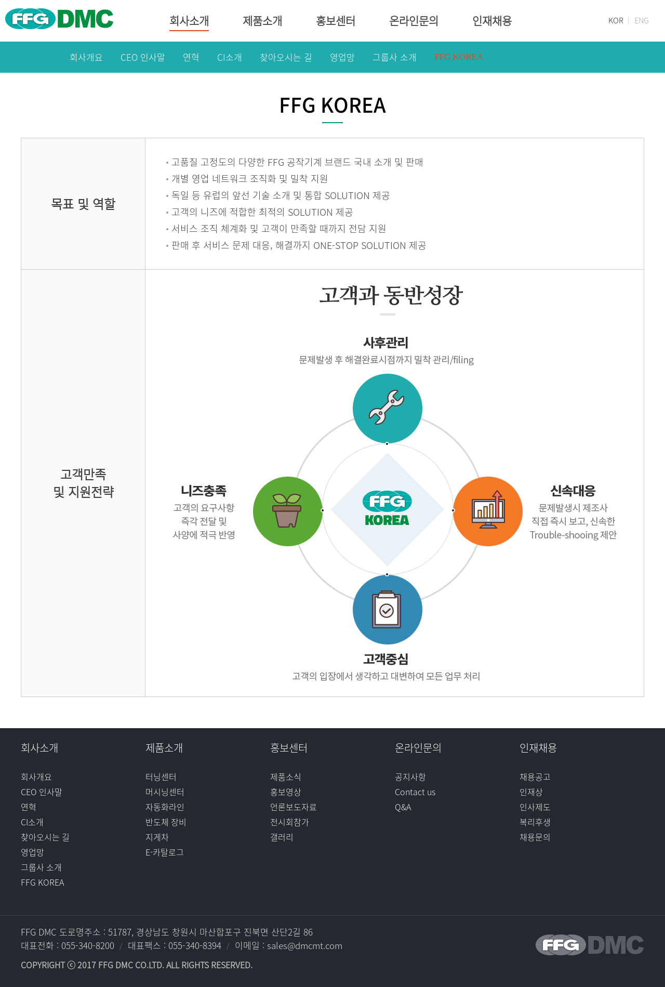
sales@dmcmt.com (304, 945)
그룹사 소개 (41, 867)
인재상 (531, 791)
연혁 (28, 806)
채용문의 (535, 837)
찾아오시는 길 (45, 837)
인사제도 (535, 806)
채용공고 (535, 776)
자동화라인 (164, 806)
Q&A (403, 806)
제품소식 (285, 776)
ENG (641, 20)
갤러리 (282, 837)
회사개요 (36, 776)
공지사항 (410, 776)
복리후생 (535, 821)
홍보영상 (285, 791)
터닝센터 (161, 776)
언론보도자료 (293, 806)
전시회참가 (289, 821)
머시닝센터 (164, 791)
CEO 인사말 (41, 791)
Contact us (415, 791)
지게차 (157, 837)
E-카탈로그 (164, 852)
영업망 (32, 852)
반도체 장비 (166, 821)
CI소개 (32, 821)
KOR (615, 20)
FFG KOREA (42, 882)
